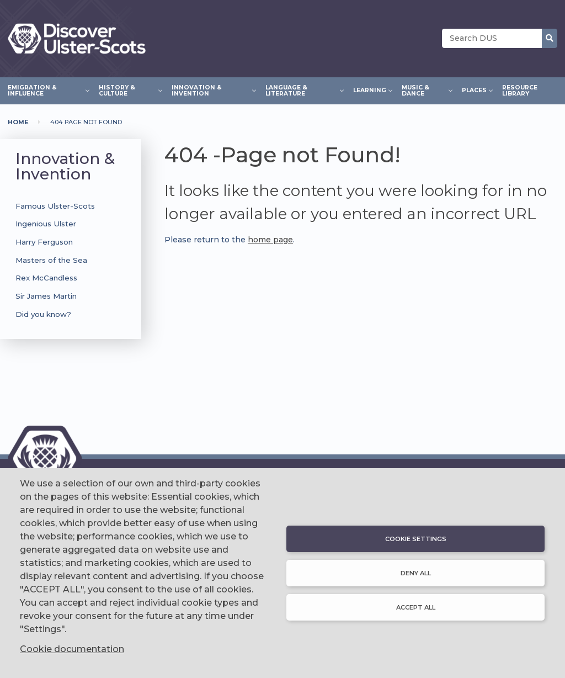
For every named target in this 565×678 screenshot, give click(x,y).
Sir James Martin (46, 296)
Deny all (416, 573)
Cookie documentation (72, 649)
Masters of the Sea (51, 260)
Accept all (415, 607)
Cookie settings (415, 539)
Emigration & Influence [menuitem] (45, 90)
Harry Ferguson (44, 241)
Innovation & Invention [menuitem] (210, 90)
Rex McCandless (46, 277)
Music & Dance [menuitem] (424, 90)
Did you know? (43, 314)
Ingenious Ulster (45, 223)
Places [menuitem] (474, 88)
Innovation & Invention (65, 166)
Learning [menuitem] (369, 88)
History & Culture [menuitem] (127, 90)
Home (18, 122)
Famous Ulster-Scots (55, 206)
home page (270, 240)
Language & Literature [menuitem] (301, 90)
